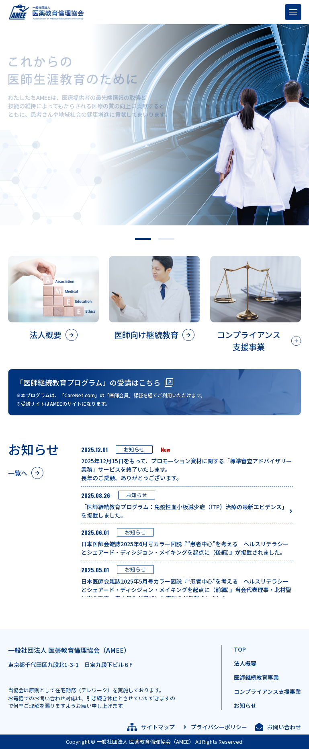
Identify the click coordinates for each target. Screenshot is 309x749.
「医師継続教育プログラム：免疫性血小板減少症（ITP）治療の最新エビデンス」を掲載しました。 (182, 511)
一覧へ (17, 473)
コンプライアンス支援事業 (267, 691)
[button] (143, 239)
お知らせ (245, 706)
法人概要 (245, 663)
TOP (240, 649)
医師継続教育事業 (256, 677)
